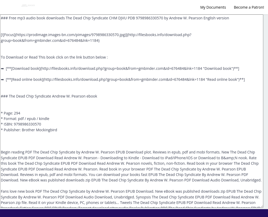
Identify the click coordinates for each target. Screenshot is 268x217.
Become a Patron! (249, 7)
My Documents (213, 7)
